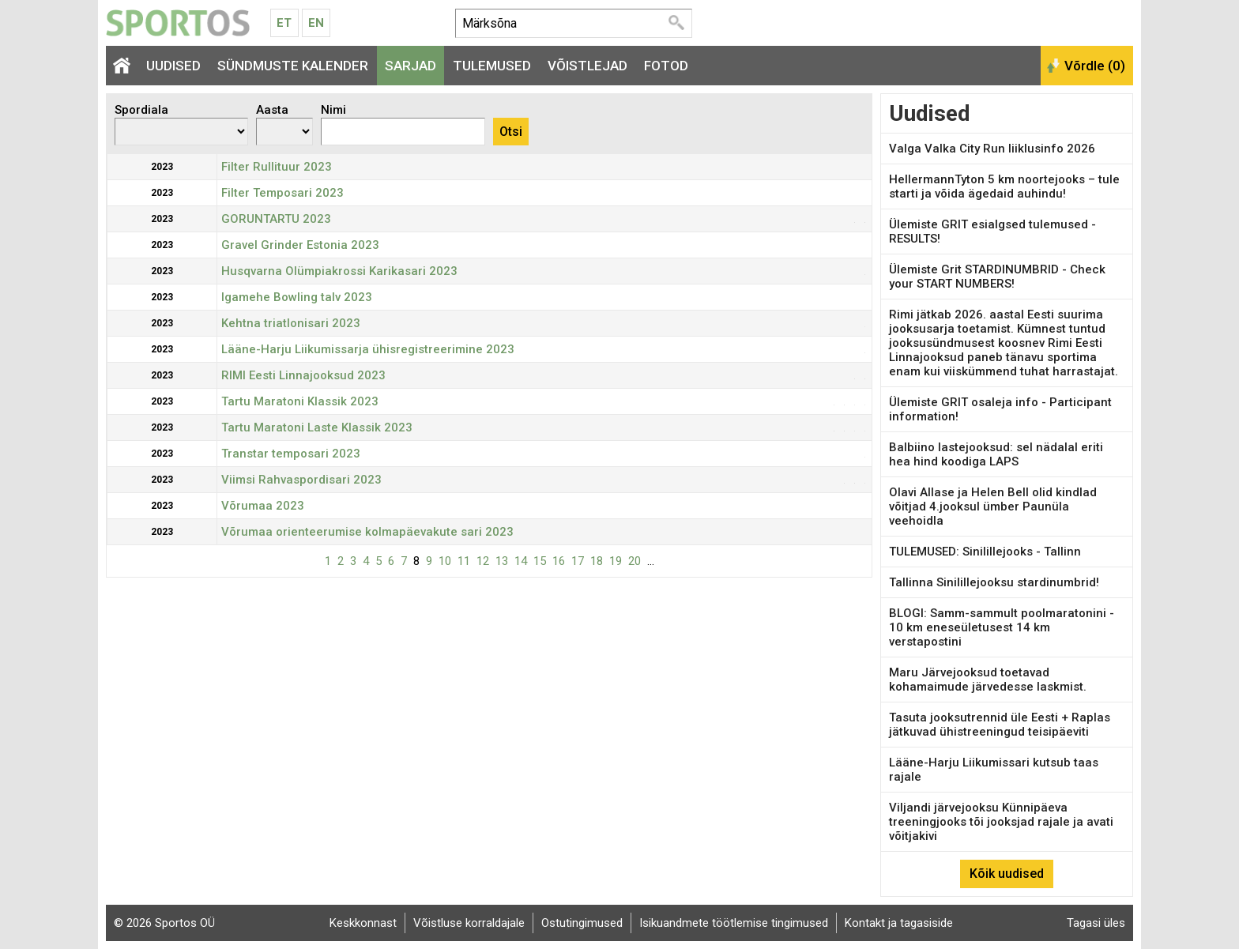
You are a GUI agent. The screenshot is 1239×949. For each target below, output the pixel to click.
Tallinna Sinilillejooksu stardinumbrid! (994, 582)
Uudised (173, 65)
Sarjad (410, 65)
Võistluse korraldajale (469, 923)
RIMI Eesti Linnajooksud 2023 (303, 375)
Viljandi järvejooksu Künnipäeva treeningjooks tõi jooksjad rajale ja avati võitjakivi (1001, 821)
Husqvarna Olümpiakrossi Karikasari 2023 (339, 271)
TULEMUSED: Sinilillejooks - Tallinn (985, 551)
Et (284, 23)
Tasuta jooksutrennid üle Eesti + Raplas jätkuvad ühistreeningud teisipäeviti (999, 724)
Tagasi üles (1096, 923)
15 (539, 561)
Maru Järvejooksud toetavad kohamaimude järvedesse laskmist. (987, 679)
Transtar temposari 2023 (290, 453)
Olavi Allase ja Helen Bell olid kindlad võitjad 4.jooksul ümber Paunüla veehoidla (993, 506)
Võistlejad (587, 65)
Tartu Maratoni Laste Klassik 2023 (316, 427)
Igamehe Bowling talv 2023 (296, 297)
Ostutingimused (582, 923)
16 (558, 561)
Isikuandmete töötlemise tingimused (733, 923)
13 (501, 561)
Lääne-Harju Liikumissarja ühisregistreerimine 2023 (367, 349)
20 (634, 561)
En (316, 23)
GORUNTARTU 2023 (276, 219)
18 (596, 561)
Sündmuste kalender (292, 65)
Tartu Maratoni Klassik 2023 (299, 401)
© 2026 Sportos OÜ (164, 923)
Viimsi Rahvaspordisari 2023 (301, 480)
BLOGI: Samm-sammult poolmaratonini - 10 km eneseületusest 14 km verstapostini (1001, 627)
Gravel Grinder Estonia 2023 (300, 245)
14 (520, 561)
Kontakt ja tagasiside (899, 923)
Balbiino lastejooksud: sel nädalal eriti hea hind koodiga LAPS (996, 454)
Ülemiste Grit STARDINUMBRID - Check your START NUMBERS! (997, 276)
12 (482, 561)
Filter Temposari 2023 (282, 193)
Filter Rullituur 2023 (276, 167)
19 (615, 561)
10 (445, 561)
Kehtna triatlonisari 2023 (290, 323)
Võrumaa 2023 (262, 506)
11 (464, 561)
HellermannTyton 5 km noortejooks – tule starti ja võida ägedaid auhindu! (1004, 186)
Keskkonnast (363, 923)
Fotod (666, 65)
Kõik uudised (1007, 873)
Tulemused (492, 65)
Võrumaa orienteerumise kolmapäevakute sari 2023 (367, 532)
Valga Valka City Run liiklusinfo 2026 (992, 148)
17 (577, 561)
